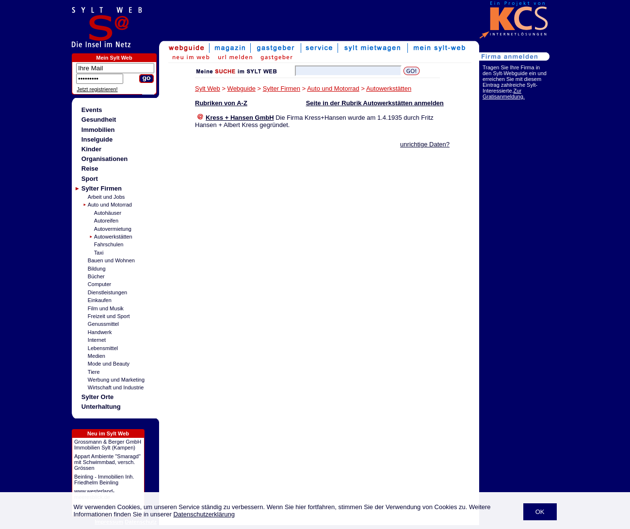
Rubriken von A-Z (221, 103)
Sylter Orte (97, 397)
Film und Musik (106, 308)
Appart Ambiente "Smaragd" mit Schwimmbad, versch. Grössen (107, 462)
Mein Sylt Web (114, 58)
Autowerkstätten (113, 237)
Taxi (99, 253)
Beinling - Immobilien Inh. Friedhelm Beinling (104, 479)
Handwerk (100, 332)
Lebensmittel (103, 348)
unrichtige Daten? (425, 144)
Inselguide (97, 139)
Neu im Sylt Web (108, 433)
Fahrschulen (109, 244)
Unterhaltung (101, 406)
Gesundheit (98, 119)
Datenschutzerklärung (203, 514)
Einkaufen (100, 300)
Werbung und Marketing (116, 380)
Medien (96, 356)
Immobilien (98, 129)
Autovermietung (112, 229)
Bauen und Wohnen (111, 260)
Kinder (91, 149)
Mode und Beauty (108, 364)
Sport (89, 178)
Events (91, 109)
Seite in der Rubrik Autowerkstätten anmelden (375, 103)
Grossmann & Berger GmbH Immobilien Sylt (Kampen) (107, 444)
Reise (89, 168)
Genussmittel (103, 324)
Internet (97, 340)
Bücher (96, 276)
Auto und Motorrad (110, 205)
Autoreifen (106, 221)
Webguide (241, 88)
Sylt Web (207, 88)
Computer (99, 284)
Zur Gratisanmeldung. (504, 93)
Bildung (97, 269)
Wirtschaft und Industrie (116, 387)
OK (540, 511)
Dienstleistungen (107, 292)
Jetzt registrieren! (97, 89)
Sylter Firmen (101, 188)
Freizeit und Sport (109, 316)
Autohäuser (107, 213)
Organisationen (104, 158)
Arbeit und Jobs (106, 197)
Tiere (94, 372)
